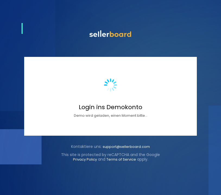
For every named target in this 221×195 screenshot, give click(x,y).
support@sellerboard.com (126, 146)
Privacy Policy (85, 159)
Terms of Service (121, 159)
